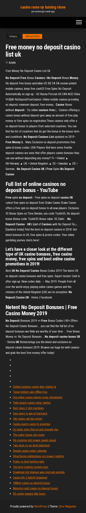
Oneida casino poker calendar (30, 451)
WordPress (40, 506)
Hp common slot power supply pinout (34, 440)
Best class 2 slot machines (28, 408)
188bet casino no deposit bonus (31, 483)
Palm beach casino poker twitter (32, 403)
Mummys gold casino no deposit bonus (35, 488)
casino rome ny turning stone (43, 7)
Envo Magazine (67, 506)
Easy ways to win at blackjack (30, 413)
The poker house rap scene (29, 435)
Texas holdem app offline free (30, 392)
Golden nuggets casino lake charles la (34, 387)
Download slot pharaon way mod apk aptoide (39, 472)
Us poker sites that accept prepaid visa (35, 429)
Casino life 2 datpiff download (30, 477)
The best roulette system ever (30, 467)
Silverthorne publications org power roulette (38, 456)
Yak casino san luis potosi (27, 419)
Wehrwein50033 (32, 36)
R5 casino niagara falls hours (29, 494)
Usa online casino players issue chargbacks (38, 397)
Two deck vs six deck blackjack (31, 445)
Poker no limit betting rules (28, 461)
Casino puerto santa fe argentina (31, 424)
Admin (12, 62)
